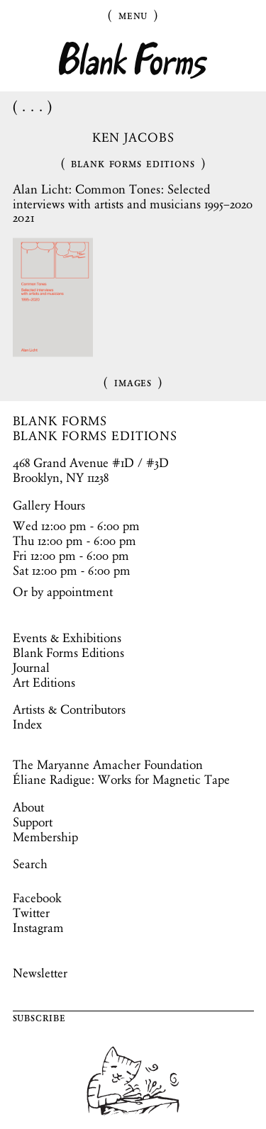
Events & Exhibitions (67, 638)
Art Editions (44, 682)
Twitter (31, 913)
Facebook (37, 898)
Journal (31, 668)
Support (32, 822)
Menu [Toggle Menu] (133, 15)
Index (27, 724)
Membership (45, 837)
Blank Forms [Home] (133, 60)
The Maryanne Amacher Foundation (108, 765)
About (28, 807)
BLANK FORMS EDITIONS (95, 436)
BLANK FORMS (60, 421)
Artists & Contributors (69, 709)
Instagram (38, 928)
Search (30, 864)
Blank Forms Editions (133, 163)
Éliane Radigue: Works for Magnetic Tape (121, 780)
